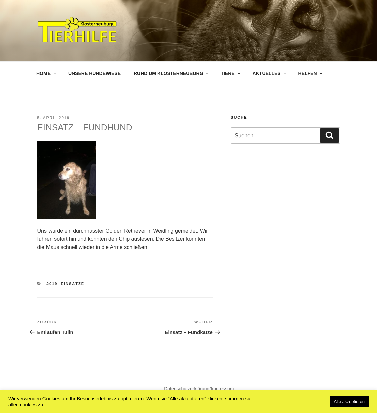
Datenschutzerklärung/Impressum (199, 388)
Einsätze (72, 284)
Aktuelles (270, 73)
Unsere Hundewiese (94, 73)
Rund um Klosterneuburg (172, 73)
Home (46, 73)
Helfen (310, 73)
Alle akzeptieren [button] (349, 401)
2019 (51, 284)
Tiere (231, 73)
